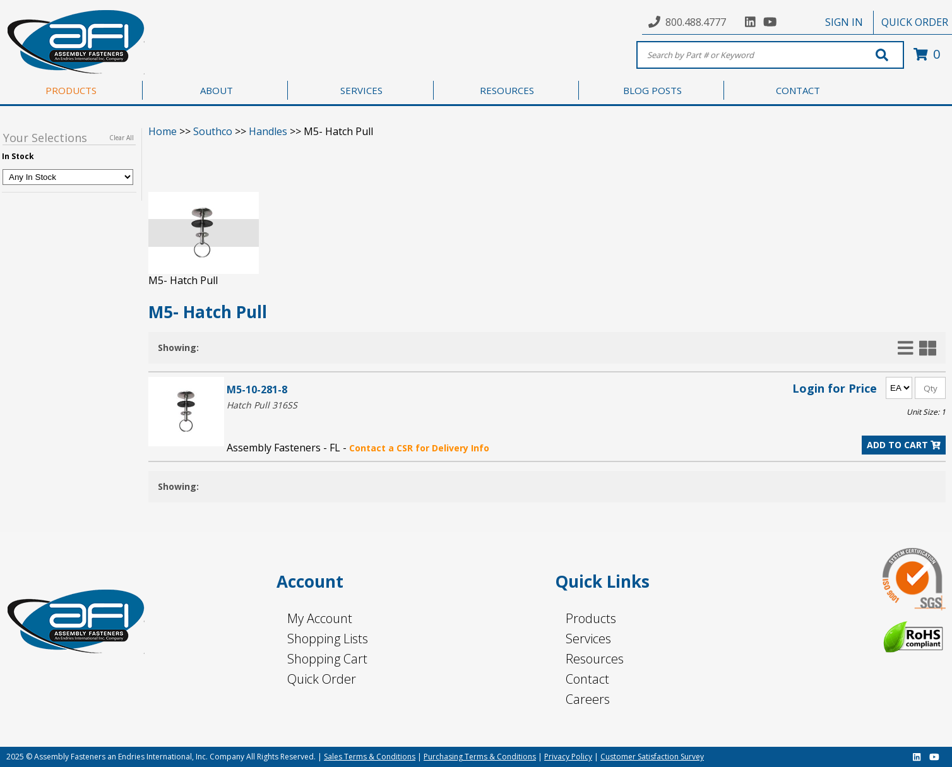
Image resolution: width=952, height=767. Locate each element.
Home (162, 131)
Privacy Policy (568, 756)
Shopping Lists (327, 638)
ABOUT (216, 90)
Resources (595, 658)
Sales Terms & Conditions (369, 756)
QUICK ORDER (914, 22)
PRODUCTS (71, 90)
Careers (588, 699)
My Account (319, 618)
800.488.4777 (695, 22)
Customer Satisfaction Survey (652, 756)
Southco (212, 131)
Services (588, 638)
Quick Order (321, 678)
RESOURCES (507, 90)
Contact (587, 678)
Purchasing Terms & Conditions (480, 756)
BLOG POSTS (652, 90)
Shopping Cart (327, 658)
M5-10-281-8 (257, 389)
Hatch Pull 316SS (262, 405)
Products (591, 618)
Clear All (121, 137)
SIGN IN (844, 22)
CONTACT (798, 90)
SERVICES (361, 90)
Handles (268, 131)
